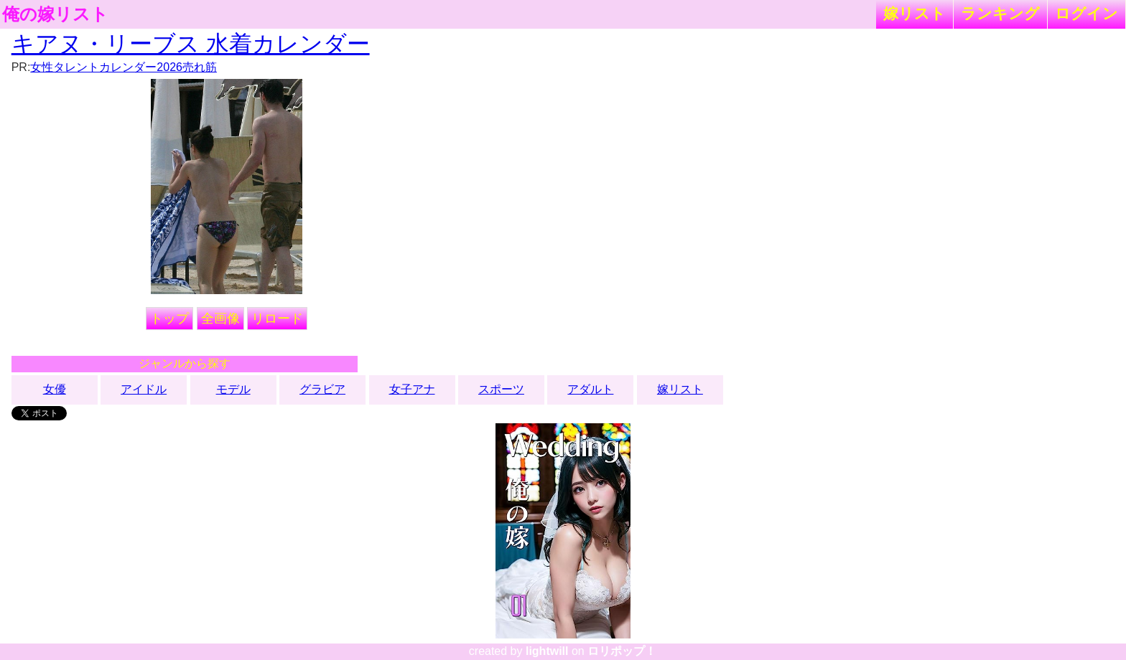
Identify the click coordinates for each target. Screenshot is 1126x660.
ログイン (1086, 13)
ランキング (1000, 13)
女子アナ (412, 389)
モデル (233, 389)
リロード (277, 318)
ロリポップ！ (621, 651)
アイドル (144, 389)
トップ (169, 318)
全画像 (220, 318)
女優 (54, 389)
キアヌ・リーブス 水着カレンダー (190, 44)
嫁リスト (914, 13)
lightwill (547, 651)
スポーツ (501, 389)
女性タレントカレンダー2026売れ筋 (123, 67)
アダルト (590, 389)
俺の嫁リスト (55, 14)
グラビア (322, 389)
